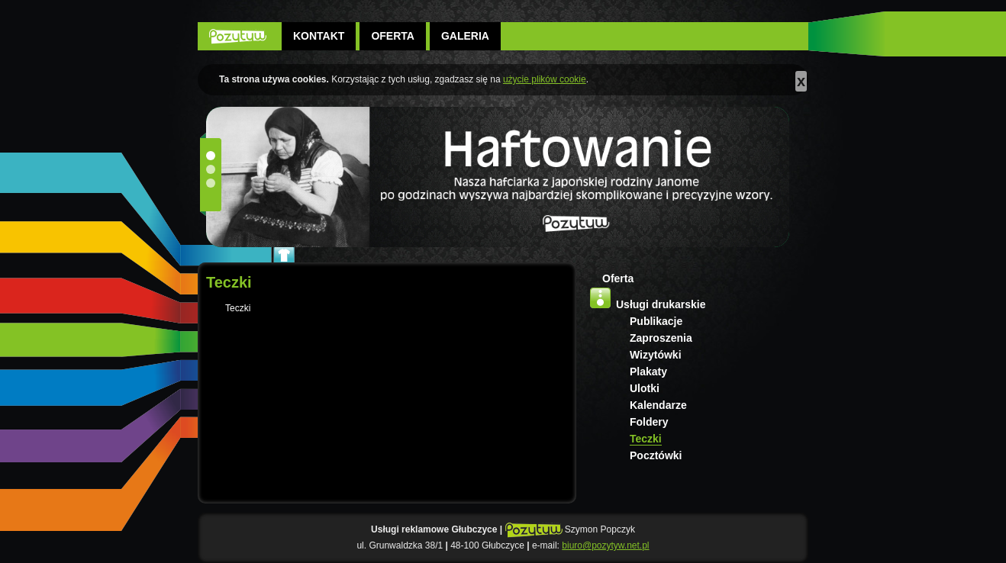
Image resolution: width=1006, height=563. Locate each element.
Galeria (465, 36)
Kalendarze (658, 405)
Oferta (392, 36)
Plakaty (648, 371)
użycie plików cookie (544, 79)
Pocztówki (656, 455)
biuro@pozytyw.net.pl (605, 545)
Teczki (646, 439)
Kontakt (318, 36)
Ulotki (644, 388)
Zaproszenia (661, 338)
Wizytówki (656, 355)
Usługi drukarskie (661, 304)
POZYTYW (238, 36)
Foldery (649, 422)
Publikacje (656, 321)
